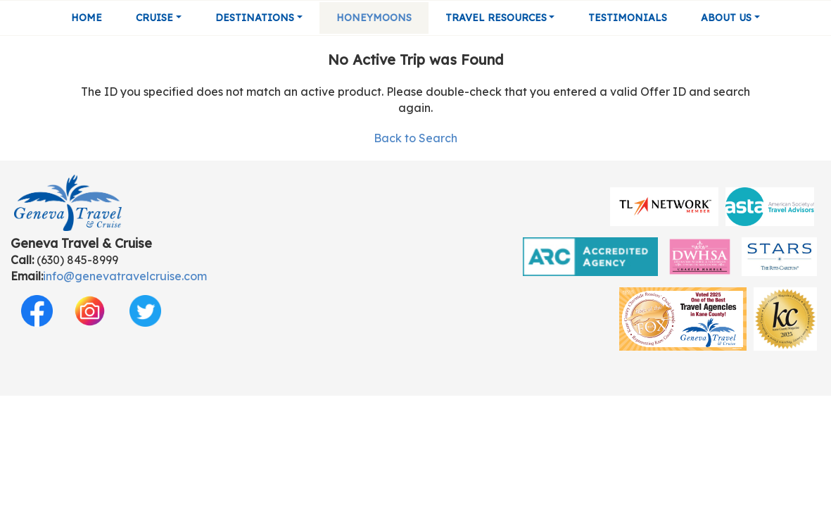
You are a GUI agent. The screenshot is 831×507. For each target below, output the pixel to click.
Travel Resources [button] (496, 17)
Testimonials (627, 17)
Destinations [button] (254, 17)
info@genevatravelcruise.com (125, 276)
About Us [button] (726, 17)
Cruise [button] (154, 17)
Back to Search (415, 138)
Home (86, 17)
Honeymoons (374, 17)
